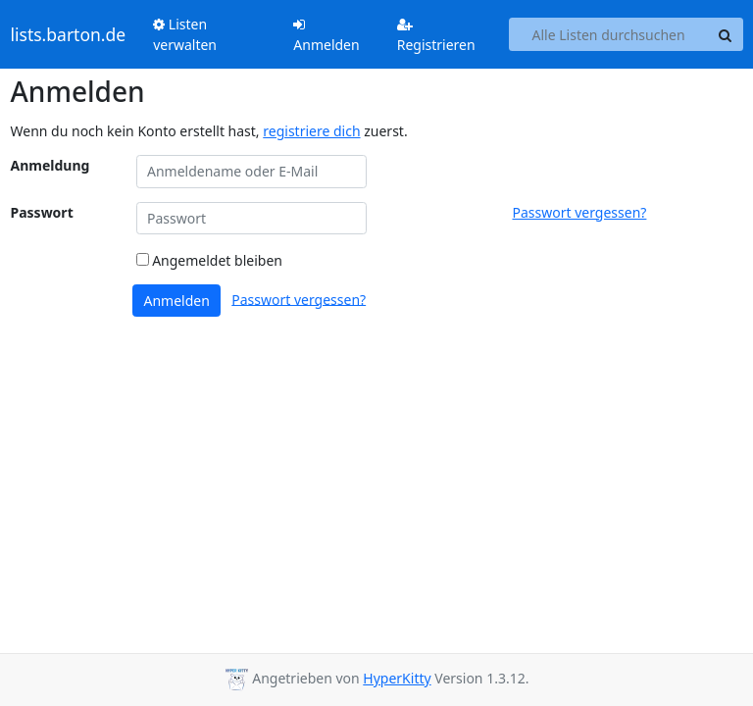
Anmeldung (50, 165)
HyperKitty (396, 678)
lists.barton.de (68, 34)
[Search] (725, 34)
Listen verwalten (185, 34)
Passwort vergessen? (580, 212)
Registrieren (436, 36)
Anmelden (326, 36)
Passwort (42, 212)
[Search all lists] (609, 34)
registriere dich (311, 131)
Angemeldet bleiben (209, 260)
